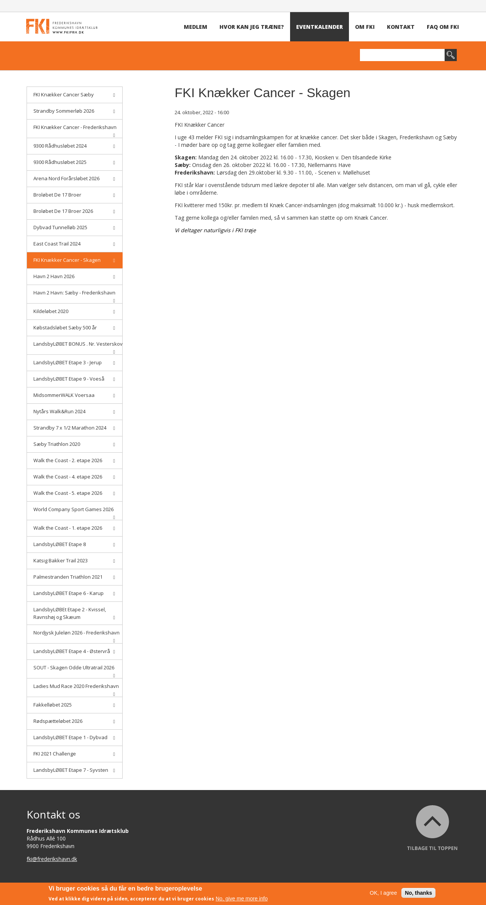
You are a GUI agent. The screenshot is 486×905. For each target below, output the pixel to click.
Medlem (195, 26)
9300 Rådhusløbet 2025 (74, 162)
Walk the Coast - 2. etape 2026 (74, 460)
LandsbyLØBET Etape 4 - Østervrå (74, 651)
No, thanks (418, 893)
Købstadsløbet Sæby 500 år (74, 327)
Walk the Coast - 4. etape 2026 (74, 476)
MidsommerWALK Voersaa (74, 395)
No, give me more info (242, 899)
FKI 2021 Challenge (74, 753)
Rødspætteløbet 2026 (74, 721)
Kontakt (401, 26)
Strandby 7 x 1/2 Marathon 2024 (74, 427)
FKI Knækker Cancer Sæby (74, 94)
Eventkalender (319, 26)
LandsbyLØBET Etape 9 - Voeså (74, 378)
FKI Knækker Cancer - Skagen (74, 260)
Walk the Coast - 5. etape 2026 (74, 492)
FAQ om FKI (443, 26)
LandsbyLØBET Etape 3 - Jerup (74, 362)
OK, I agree (383, 893)
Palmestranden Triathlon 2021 (74, 576)
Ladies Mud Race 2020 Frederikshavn (76, 688)
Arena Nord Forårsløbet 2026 (74, 178)
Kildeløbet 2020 (74, 311)
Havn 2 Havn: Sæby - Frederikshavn (74, 295)
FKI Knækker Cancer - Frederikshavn (75, 129)
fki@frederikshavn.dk (52, 859)
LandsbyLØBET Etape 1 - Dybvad (74, 737)
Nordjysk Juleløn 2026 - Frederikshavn (76, 635)
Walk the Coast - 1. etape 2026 (74, 527)
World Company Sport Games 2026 (74, 512)
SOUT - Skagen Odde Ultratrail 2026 (74, 670)
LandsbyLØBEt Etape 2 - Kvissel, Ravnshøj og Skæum (74, 613)
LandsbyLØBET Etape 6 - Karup (74, 593)
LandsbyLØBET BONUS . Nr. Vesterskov (78, 346)
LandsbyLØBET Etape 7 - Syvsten (74, 769)
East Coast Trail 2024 (74, 243)
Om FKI (365, 26)
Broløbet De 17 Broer (74, 194)
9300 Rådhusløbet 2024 (74, 145)
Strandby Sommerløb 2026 (74, 110)
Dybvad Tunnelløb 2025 (74, 227)
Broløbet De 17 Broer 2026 (74, 211)
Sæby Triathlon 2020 (74, 444)
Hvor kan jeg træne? (251, 26)
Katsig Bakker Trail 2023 (74, 560)
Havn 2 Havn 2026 (74, 276)
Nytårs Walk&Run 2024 (74, 411)
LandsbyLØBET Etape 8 (74, 544)
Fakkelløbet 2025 (74, 704)
